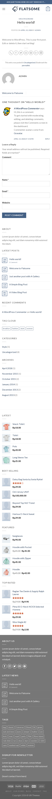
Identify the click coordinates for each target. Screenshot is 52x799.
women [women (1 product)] (31, 745)
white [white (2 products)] (23, 745)
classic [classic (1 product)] (10, 727)
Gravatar (18, 133)
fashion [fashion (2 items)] (15, 328)
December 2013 (10, 389)
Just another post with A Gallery (24, 276)
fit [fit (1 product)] (34, 727)
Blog (28, 791)
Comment (6, 157)
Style (4, 346)
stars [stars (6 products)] (26, 741)
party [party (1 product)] (23, 736)
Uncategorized (26, 19)
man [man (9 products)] (10, 736)
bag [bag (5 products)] (4, 727)
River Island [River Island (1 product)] (38, 736)
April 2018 (7, 368)
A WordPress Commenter (27, 108)
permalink (26, 65)
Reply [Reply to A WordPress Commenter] (47, 139)
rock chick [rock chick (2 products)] (7, 741)
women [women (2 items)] (30, 328)
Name (5, 180)
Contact (37, 791)
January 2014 (8, 384)
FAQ (45, 791)
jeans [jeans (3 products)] (19, 732)
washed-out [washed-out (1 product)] (14, 745)
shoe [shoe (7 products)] (20, 741)
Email (5, 191)
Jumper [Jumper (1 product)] (26, 732)
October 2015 (9, 379)
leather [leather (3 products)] (34, 732)
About (8, 791)
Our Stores (18, 791)
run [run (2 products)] (14, 741)
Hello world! (15, 259)
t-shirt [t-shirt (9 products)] (42, 741)
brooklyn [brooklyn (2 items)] (6, 328)
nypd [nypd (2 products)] (17, 736)
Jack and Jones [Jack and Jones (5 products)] (8, 732)
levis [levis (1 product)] (5, 736)
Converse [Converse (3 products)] (20, 727)
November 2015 (10, 373)
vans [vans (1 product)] (5, 745)
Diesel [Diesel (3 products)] (28, 727)
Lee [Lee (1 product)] (41, 732)
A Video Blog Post (18, 292)
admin (38, 30)
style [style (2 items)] (22, 328)
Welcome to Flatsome (12, 93)
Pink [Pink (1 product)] (29, 736)
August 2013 (8, 395)
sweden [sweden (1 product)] (34, 741)
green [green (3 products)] (40, 727)
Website (6, 202)
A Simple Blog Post (18, 284)
